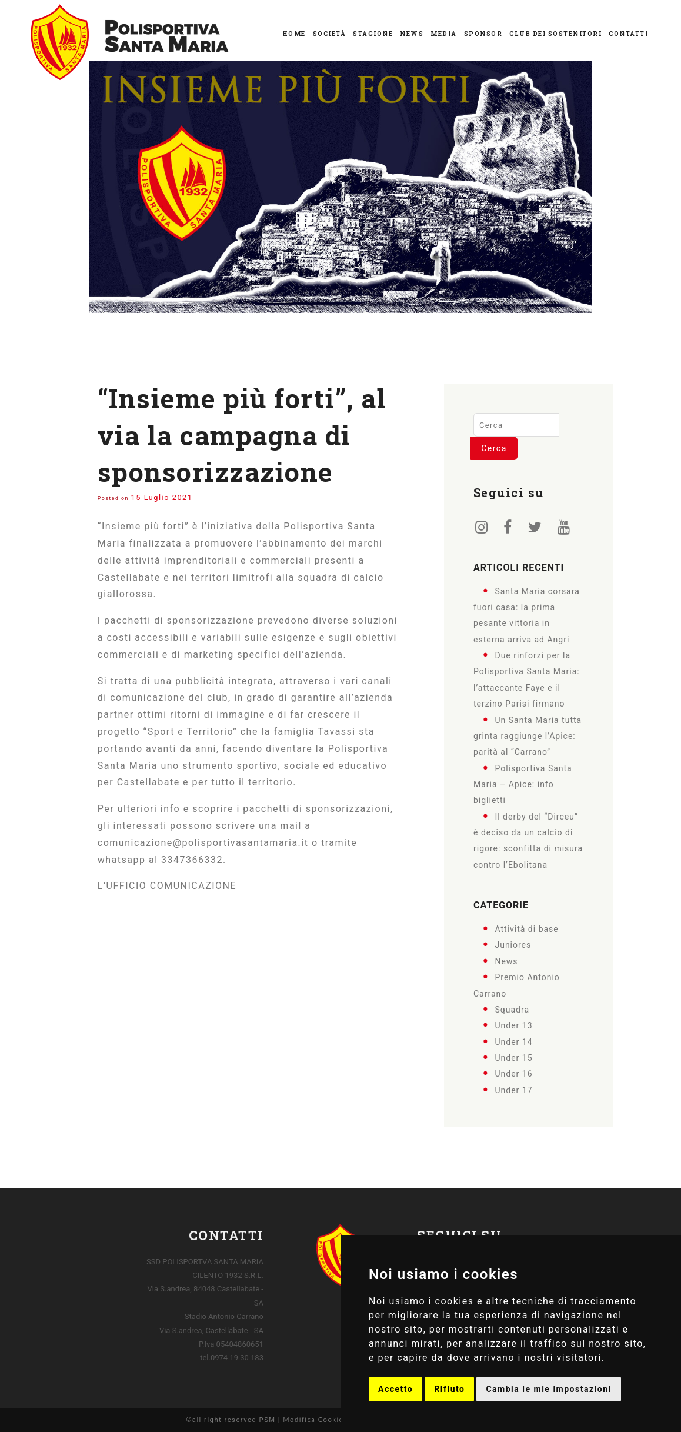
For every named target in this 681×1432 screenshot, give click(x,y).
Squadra (512, 1009)
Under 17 (513, 1089)
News (411, 34)
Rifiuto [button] (449, 1389)
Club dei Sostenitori (555, 34)
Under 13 (513, 1025)
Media (443, 34)
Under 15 (513, 1058)
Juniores (513, 945)
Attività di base (526, 929)
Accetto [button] (395, 1389)
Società (329, 34)
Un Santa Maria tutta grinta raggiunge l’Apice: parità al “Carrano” (527, 736)
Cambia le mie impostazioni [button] (548, 1389)
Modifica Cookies (315, 1419)
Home (294, 34)
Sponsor (483, 34)
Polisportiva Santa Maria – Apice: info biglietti (522, 784)
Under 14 (513, 1041)
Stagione (373, 34)
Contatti (628, 34)
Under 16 (513, 1073)
